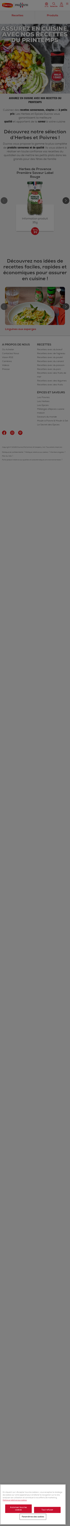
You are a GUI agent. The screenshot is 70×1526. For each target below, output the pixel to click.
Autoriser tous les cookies (18, 1511)
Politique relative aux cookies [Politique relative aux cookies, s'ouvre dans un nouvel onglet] (15, 1503)
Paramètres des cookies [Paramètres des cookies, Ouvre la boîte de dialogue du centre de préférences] (33, 1519)
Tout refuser (47, 1512)
